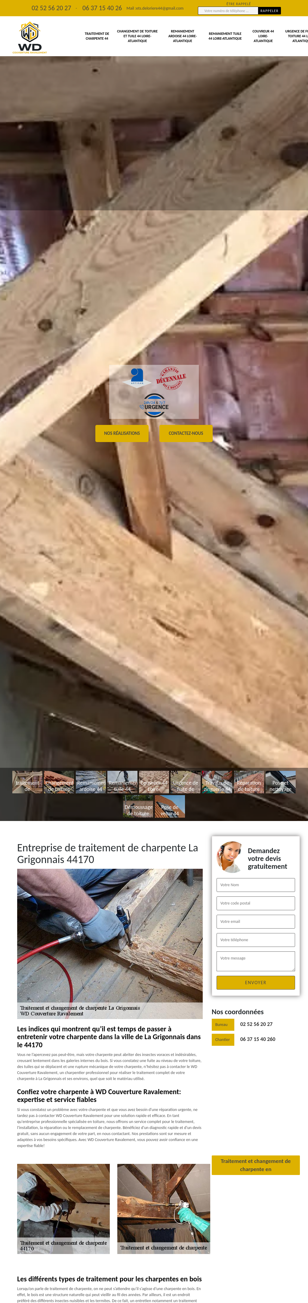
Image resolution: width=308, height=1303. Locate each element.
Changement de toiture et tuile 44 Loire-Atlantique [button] (137, 36)
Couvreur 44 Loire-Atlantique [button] (263, 36)
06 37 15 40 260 (258, 1039)
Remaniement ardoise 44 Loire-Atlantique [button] (182, 36)
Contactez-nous (186, 433)
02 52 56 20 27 (256, 1024)
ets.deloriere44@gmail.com (159, 8)
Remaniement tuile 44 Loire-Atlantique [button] (225, 36)
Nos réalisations (122, 433)
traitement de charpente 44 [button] (97, 36)
